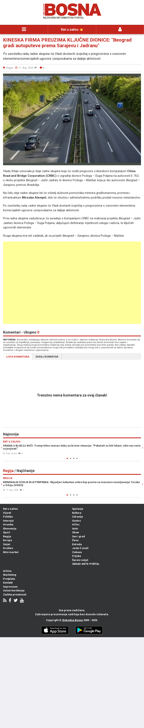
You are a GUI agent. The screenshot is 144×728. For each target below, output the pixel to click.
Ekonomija (9, 528)
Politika (8, 516)
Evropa (7, 540)
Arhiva (7, 570)
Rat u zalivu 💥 (72, 29)
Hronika (8, 524)
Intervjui (8, 520)
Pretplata (9, 578)
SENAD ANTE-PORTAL (85, 563)
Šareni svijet (80, 560)
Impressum (10, 586)
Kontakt (8, 582)
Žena (75, 540)
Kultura (76, 512)
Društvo (8, 548)
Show (75, 532)
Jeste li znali (80, 548)
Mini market (10, 552)
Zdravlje (77, 516)
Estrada (77, 544)
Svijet (6, 544)
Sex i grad (78, 536)
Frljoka (76, 556)
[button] (137, 77)
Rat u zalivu (10, 508)
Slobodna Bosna (72, 620)
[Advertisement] (72, 283)
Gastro (76, 520)
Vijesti (7, 512)
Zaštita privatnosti (14, 594)
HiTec (76, 524)
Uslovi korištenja (14, 590)
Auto (75, 528)
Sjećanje (77, 508)
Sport (6, 532)
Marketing (9, 574)
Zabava (77, 552)
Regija (7, 536)
